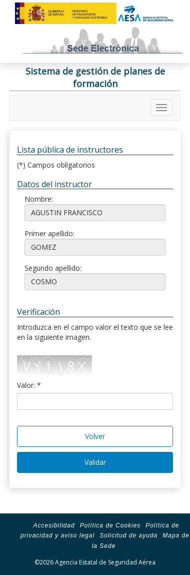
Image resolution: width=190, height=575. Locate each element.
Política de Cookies (110, 525)
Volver (95, 436)
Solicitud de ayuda (129, 535)
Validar (95, 462)
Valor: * (29, 385)
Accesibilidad (54, 525)
